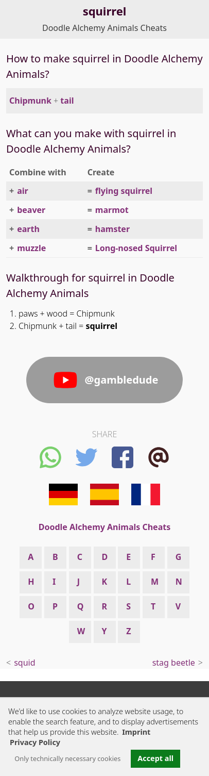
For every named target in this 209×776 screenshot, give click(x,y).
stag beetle (173, 662)
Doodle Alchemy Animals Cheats (104, 28)
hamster (112, 229)
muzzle (31, 248)
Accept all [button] (155, 758)
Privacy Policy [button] (35, 742)
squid (24, 662)
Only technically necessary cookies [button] (67, 758)
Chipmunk (30, 100)
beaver (31, 210)
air (22, 190)
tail (67, 100)
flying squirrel (123, 190)
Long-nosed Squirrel (136, 248)
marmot (112, 210)
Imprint (136, 732)
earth (28, 229)
